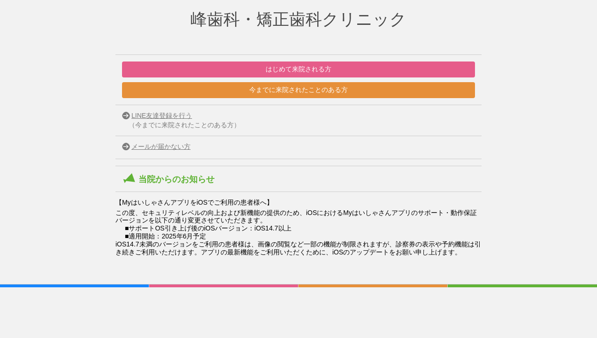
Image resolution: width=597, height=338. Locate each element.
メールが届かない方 (161, 146)
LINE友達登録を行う (161, 115)
